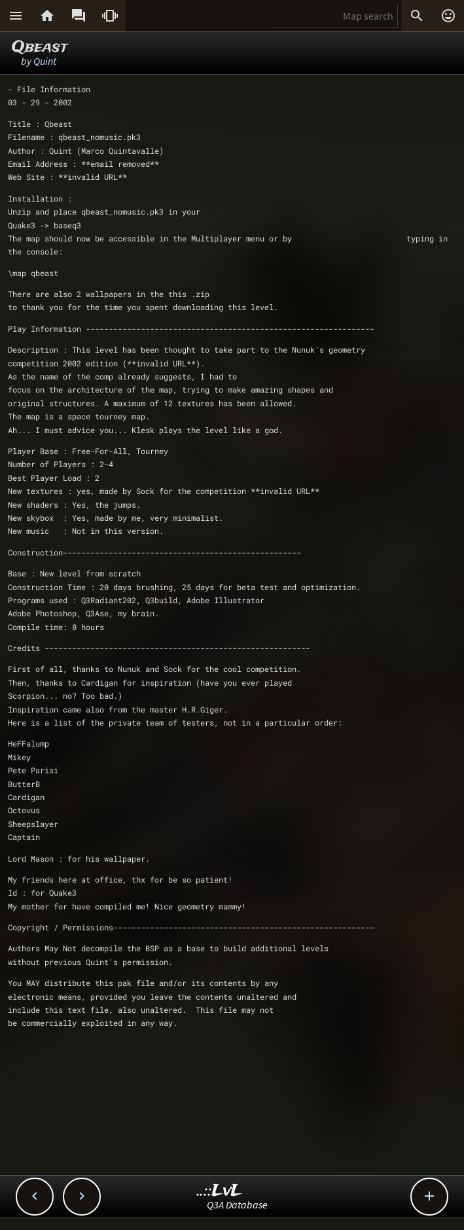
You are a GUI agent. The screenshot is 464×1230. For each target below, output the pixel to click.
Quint (44, 60)
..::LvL (219, 1191)
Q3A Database (237, 1204)
